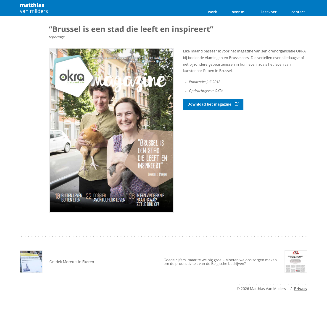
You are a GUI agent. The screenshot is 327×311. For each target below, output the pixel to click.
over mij (239, 11)
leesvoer (269, 11)
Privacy (300, 288)
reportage (57, 36)
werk (212, 11)
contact (298, 11)
